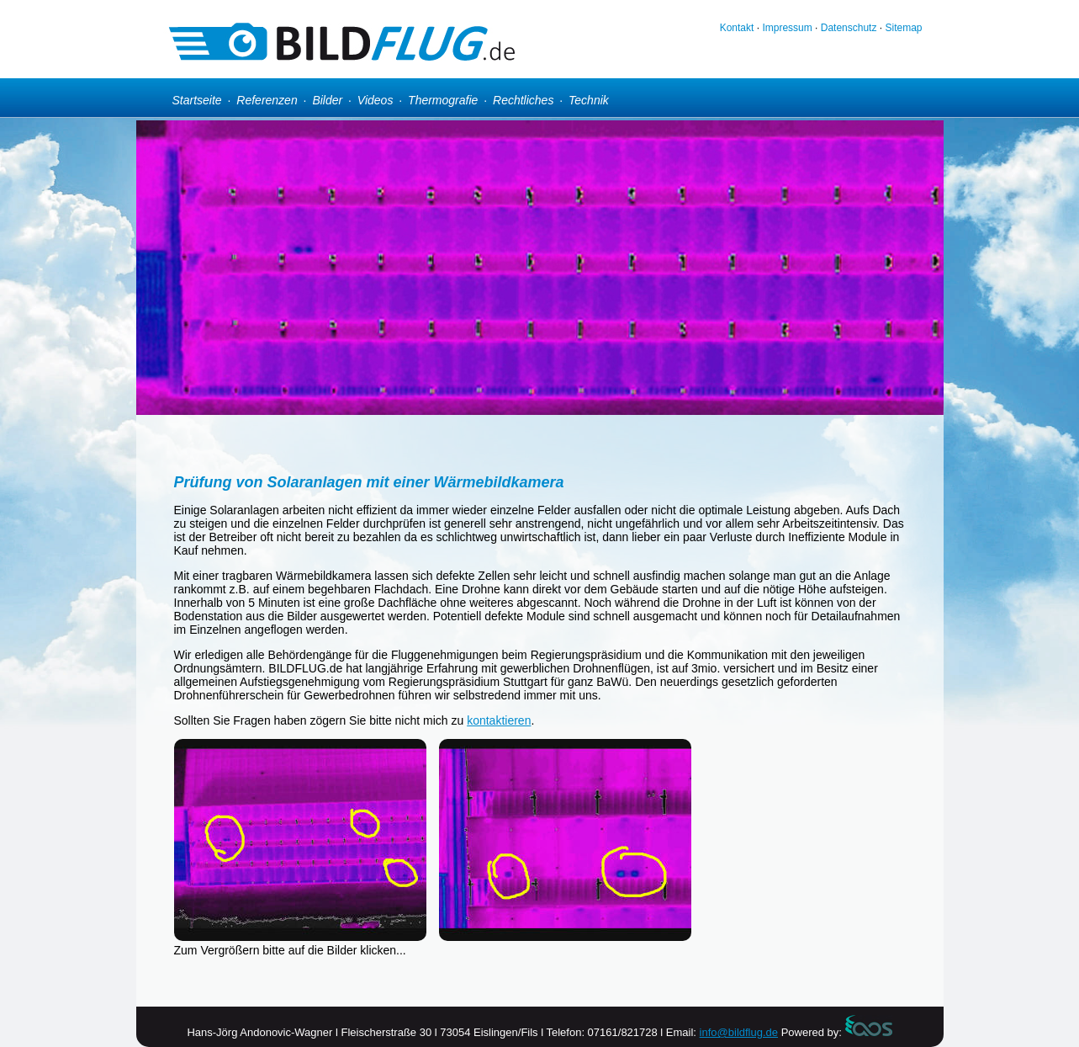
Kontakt (737, 28)
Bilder (327, 100)
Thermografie (443, 100)
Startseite (197, 100)
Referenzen (266, 100)
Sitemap (903, 28)
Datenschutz (849, 28)
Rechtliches (523, 100)
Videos (375, 100)
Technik (589, 100)
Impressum (787, 28)
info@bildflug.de (739, 1032)
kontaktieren (499, 720)
